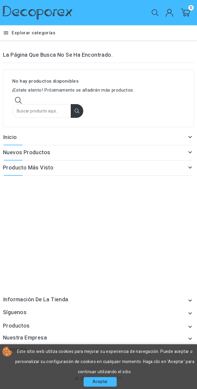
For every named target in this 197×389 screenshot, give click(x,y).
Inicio (10, 137)
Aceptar (100, 382)
